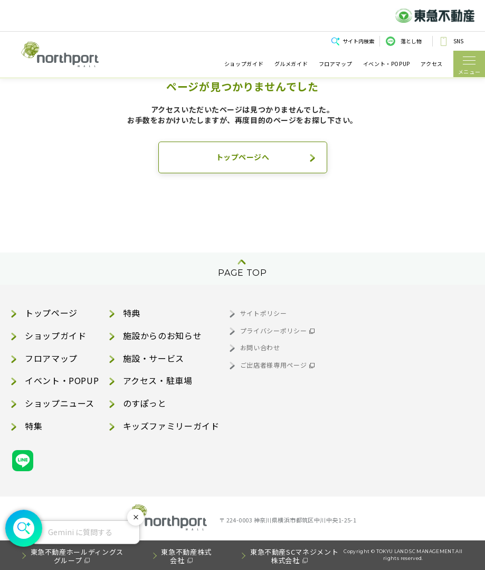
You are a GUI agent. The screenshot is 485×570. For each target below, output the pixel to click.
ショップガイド (243, 64)
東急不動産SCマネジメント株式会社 (294, 556)
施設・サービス (153, 358)
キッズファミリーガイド (171, 425)
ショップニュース (59, 403)
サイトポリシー (263, 313)
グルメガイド (291, 64)
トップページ (51, 312)
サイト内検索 (358, 41)
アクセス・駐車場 (158, 380)
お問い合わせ (260, 347)
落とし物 (411, 41)
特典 (131, 312)
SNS (458, 41)
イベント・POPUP (386, 64)
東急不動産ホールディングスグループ (77, 556)
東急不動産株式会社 (186, 556)
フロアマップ (336, 64)
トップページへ (243, 157)
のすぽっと (145, 403)
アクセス (432, 64)
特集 (33, 425)
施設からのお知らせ (162, 335)
